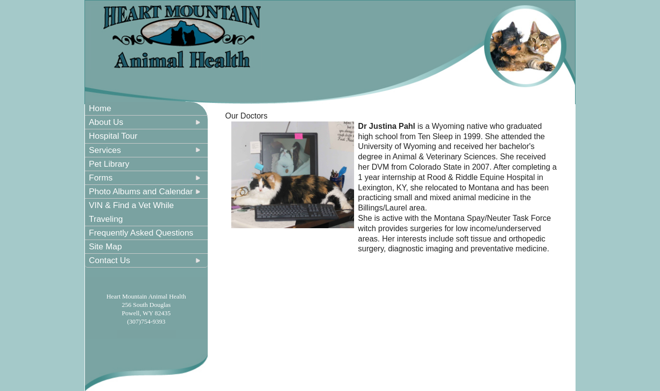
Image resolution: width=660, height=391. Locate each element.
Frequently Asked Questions (141, 233)
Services (105, 150)
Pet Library (109, 164)
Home (100, 108)
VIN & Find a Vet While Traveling (131, 212)
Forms (100, 177)
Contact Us (109, 260)
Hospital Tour (113, 136)
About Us (106, 122)
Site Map (105, 246)
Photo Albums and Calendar (141, 191)
